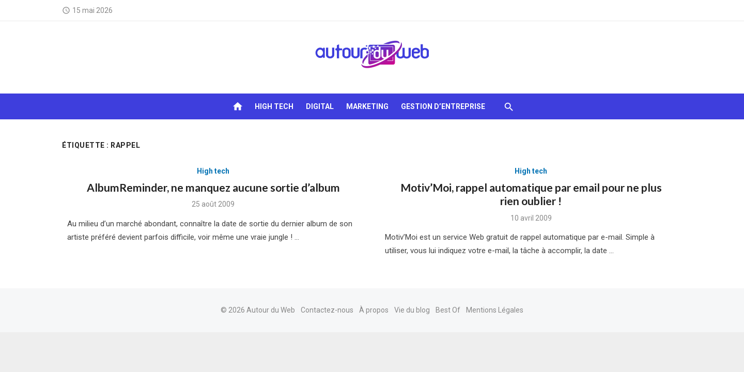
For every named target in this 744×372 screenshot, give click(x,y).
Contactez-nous (327, 310)
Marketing (367, 106)
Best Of (448, 310)
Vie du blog (412, 310)
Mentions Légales (494, 310)
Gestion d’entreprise (443, 106)
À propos (374, 310)
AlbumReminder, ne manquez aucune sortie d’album (213, 187)
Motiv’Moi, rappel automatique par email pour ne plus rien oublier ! (531, 194)
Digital (320, 106)
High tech (274, 106)
